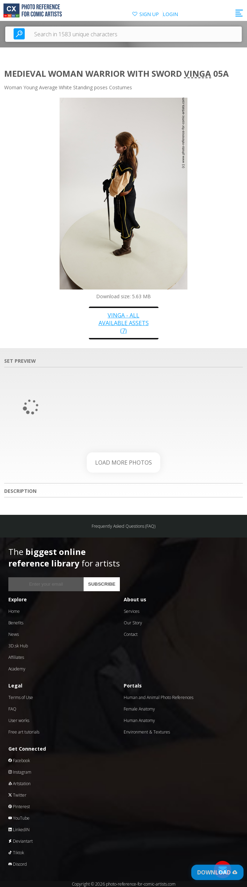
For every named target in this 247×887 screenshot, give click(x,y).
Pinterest (19, 807)
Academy (16, 669)
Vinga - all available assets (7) (124, 322)
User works (18, 720)
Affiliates (16, 657)
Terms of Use (20, 697)
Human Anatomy (139, 720)
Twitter (17, 795)
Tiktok (16, 853)
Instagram (19, 772)
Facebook (19, 761)
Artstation (19, 784)
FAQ (12, 709)
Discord (17, 864)
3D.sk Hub (18, 646)
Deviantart (20, 841)
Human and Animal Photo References (158, 697)
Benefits (15, 623)
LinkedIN (19, 830)
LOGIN (170, 14)
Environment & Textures (147, 732)
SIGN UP (149, 14)
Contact (131, 634)
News (13, 634)
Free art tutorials (23, 732)
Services (131, 611)
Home (14, 611)
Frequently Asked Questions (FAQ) (123, 526)
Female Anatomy (139, 709)
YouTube (19, 818)
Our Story (133, 623)
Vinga (197, 73)
